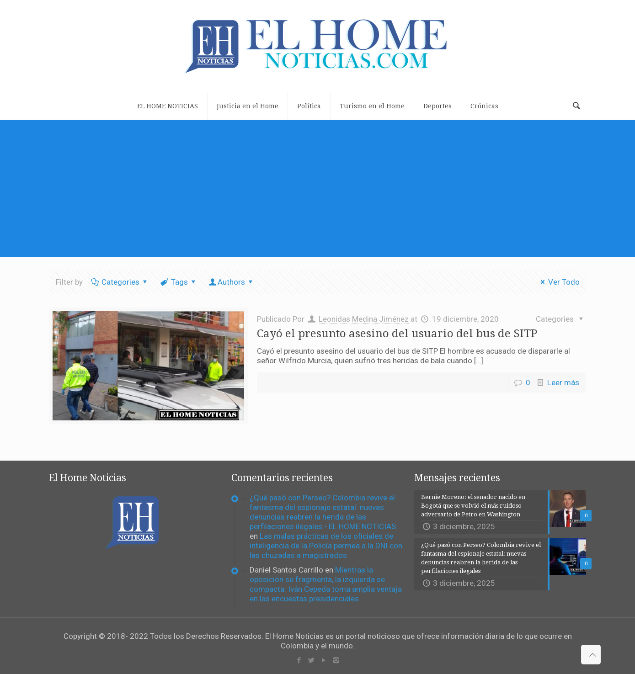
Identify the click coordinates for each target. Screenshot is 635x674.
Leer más (563, 382)
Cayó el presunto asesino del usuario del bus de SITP (397, 333)
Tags (179, 282)
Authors (231, 282)
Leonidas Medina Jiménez (364, 319)
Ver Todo (558, 282)
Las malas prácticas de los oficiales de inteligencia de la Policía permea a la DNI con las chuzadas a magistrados (326, 545)
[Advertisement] (317, 188)
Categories (120, 282)
